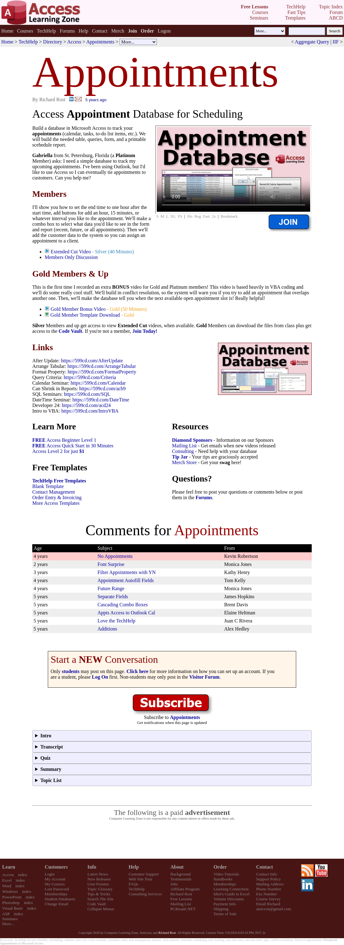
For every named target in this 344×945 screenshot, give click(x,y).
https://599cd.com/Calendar (98, 383)
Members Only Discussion (71, 257)
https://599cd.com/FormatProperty (102, 371)
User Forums (98, 884)
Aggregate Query (312, 41)
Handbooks (223, 879)
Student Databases (60, 899)
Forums (67, 31)
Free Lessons (181, 899)
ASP (6, 913)
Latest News (98, 874)
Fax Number (266, 894)
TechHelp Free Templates (59, 480)
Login (50, 874)
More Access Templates (55, 503)
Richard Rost (181, 894)
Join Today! (144, 331)
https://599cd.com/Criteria (90, 377)
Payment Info (225, 904)
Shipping (221, 909)
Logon (164, 31)
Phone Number (268, 889)
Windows (10, 891)
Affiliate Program (185, 889)
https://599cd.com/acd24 (86, 405)
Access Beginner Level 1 (64, 440)
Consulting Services (145, 894)
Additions (107, 628)
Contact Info (266, 874)
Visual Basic (12, 908)
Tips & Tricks (99, 894)
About (177, 867)
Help (83, 31)
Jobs (174, 884)
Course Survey (268, 899)
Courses (25, 31)
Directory (52, 41)
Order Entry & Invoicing (57, 497)
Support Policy (268, 879)
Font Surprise (110, 564)
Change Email (56, 904)
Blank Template (48, 486)
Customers (56, 867)
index (22, 874)
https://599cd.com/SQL (87, 394)
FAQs (133, 884)
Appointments (100, 41)
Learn (8, 867)
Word (6, 886)
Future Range (110, 588)
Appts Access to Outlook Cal (126, 612)
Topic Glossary (100, 889)
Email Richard (268, 904)
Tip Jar (180, 456)
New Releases (99, 879)
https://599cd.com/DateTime (100, 399)
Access (74, 41)
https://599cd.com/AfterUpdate (92, 360)
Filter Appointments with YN (126, 572)
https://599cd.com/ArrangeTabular (101, 366)
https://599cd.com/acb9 (102, 388)
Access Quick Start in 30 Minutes (72, 445)
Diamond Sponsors (192, 440)
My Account (55, 879)
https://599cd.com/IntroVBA (89, 411)
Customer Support (144, 874)
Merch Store (184, 462)
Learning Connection (231, 889)
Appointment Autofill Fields (125, 580)
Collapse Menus (101, 909)
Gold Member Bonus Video (78, 309)
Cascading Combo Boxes (122, 604)
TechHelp (46, 31)
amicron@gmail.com (273, 909)
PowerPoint (11, 897)
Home (7, 31)
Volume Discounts (229, 899)
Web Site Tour (140, 879)
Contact (99, 31)
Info (92, 867)
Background (180, 874)
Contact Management (53, 492)
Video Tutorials (226, 874)
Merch (117, 31)
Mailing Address (269, 884)
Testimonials (181, 879)
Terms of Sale (225, 913)
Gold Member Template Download (85, 315)
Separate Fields (112, 596)
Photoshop (11, 902)
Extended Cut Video (71, 251)
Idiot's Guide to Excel (232, 894)
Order (220, 867)
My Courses (55, 884)
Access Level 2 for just (58, 451)
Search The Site (101, 899)
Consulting (183, 451)
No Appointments (115, 556)
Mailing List (184, 445)
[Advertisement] (172, 840)
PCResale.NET (183, 909)
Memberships (56, 894)
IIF (336, 41)
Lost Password (57, 889)
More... (8, 923)
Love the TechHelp (116, 620)
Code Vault (70, 331)
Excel (6, 880)
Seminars (10, 918)
